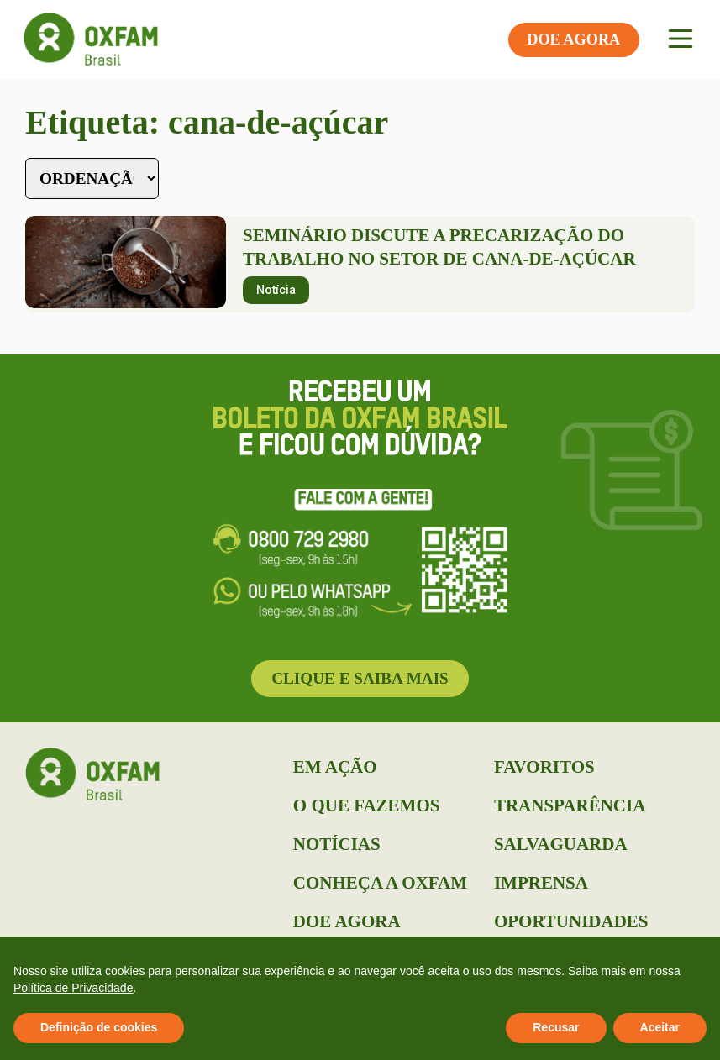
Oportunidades (571, 921)
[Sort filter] (92, 178)
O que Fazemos (366, 805)
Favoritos (544, 767)
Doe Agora (347, 921)
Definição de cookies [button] (98, 1027)
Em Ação (335, 767)
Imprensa (541, 883)
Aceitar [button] (660, 1027)
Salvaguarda (561, 844)
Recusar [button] (556, 1027)
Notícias (337, 844)
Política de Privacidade (73, 987)
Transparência (569, 805)
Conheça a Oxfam (380, 883)
